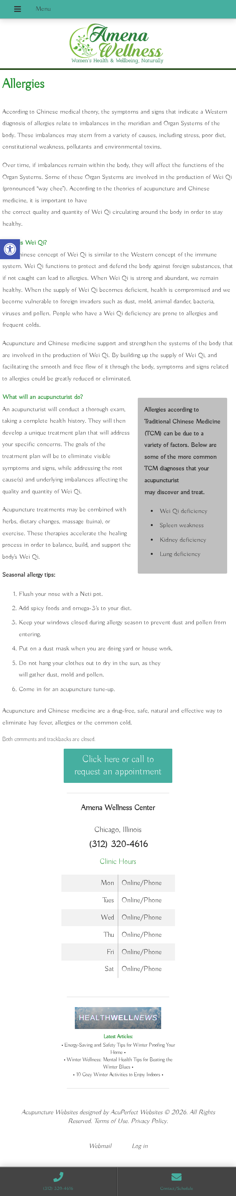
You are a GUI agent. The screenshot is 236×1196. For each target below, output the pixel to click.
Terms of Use (110, 1121)
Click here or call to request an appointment (118, 765)
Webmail (100, 1146)
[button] (10, 249)
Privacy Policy (149, 1121)
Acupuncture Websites (49, 1112)
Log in (140, 1146)
